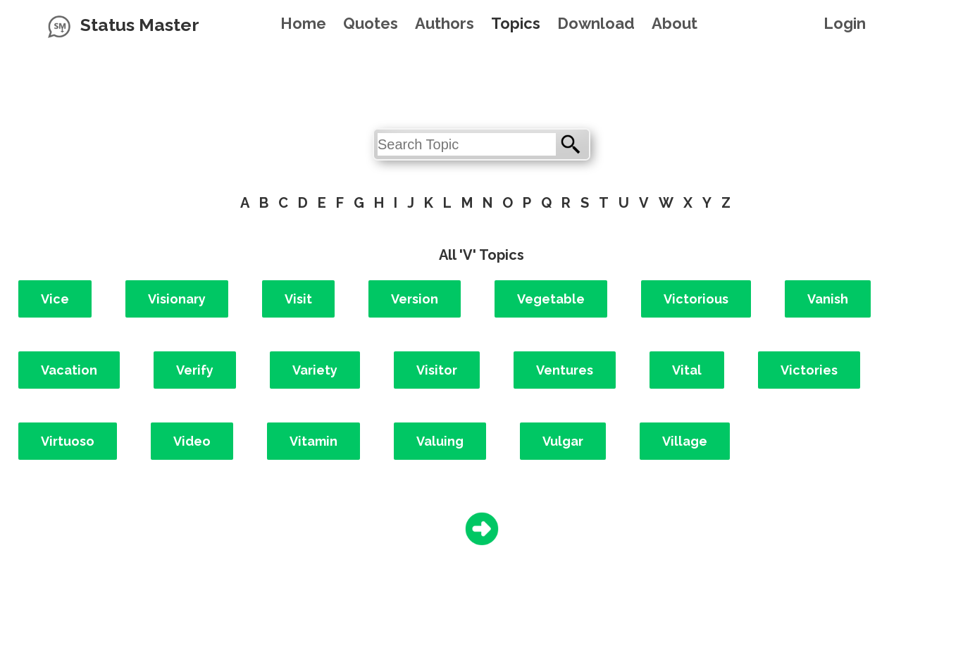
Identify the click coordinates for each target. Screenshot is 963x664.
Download (596, 23)
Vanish (827, 299)
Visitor (436, 370)
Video (192, 441)
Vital (687, 370)
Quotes (370, 23)
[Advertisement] (481, 81)
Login (845, 23)
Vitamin (313, 441)
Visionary (177, 299)
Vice (55, 299)
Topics (515, 23)
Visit (298, 299)
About (674, 23)
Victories (809, 370)
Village (684, 441)
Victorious (696, 299)
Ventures (564, 370)
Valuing (440, 441)
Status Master (139, 24)
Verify (194, 370)
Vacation (69, 370)
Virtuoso (67, 441)
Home (303, 23)
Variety (314, 370)
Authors (444, 23)
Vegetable (551, 299)
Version (414, 299)
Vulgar (562, 441)
